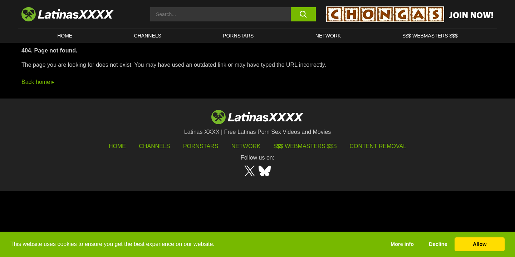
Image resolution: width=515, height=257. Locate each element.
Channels (154, 146)
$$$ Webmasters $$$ (305, 146)
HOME (64, 36)
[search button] (303, 14)
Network (328, 36)
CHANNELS (147, 36)
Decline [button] (438, 244)
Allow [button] (479, 244)
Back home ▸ (37, 82)
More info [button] (402, 244)
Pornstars (238, 36)
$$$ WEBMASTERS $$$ (430, 36)
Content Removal (378, 146)
